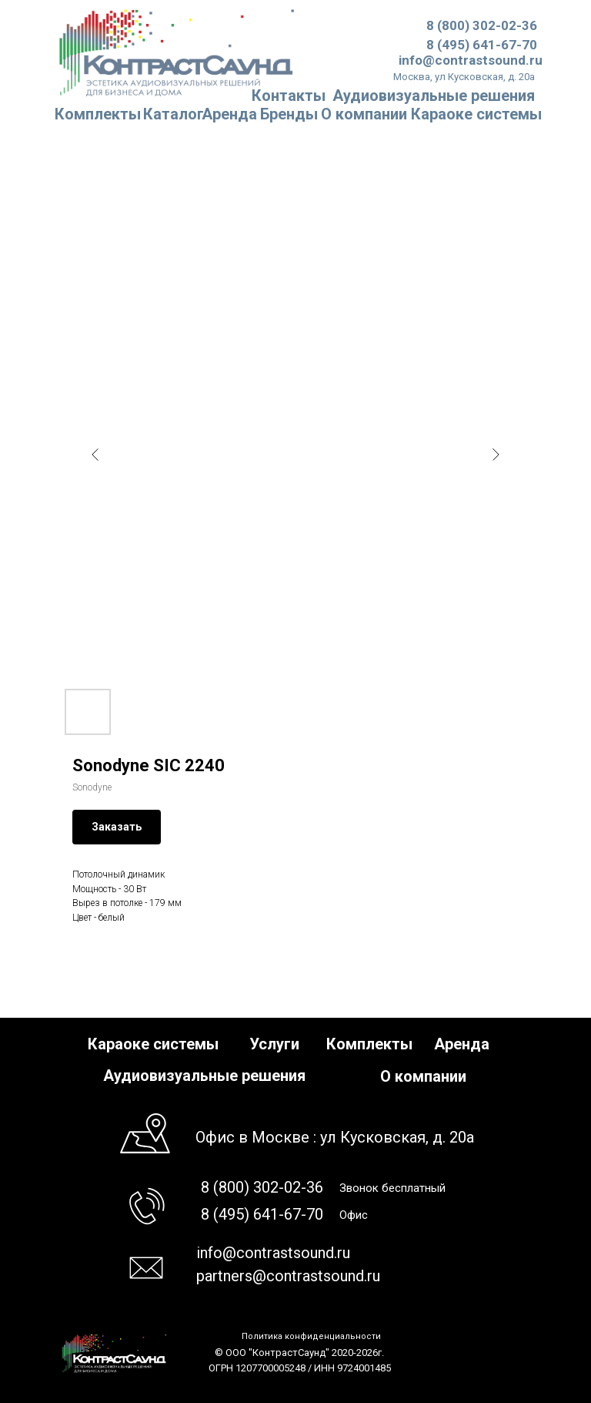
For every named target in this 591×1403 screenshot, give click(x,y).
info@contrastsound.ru (471, 60)
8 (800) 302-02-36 (481, 25)
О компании (364, 114)
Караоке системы (476, 114)
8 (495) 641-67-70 (481, 44)
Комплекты (98, 114)
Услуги (274, 1044)
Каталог (173, 114)
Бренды (289, 114)
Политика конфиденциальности (311, 1336)
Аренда (229, 114)
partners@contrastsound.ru (288, 1276)
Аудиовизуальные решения (204, 1075)
